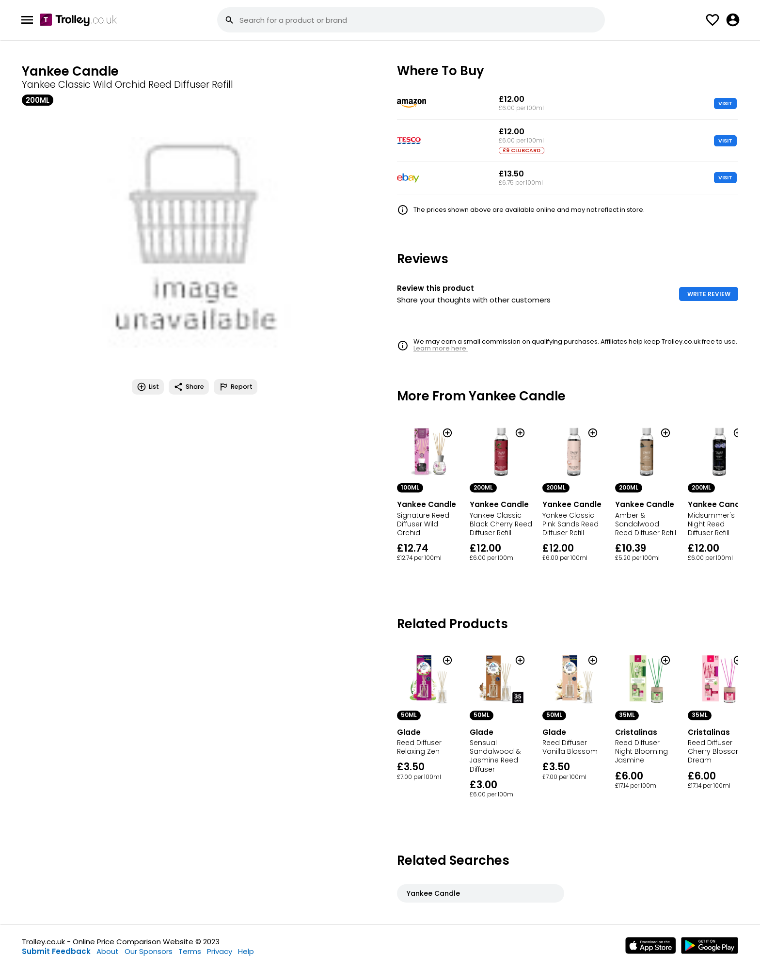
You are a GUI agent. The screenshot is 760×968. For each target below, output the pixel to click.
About (107, 951)
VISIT (725, 103)
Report (236, 387)
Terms (189, 951)
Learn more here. (440, 348)
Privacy (219, 951)
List (148, 387)
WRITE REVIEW (708, 294)
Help (246, 951)
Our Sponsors (149, 951)
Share (189, 387)
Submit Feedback (56, 951)
